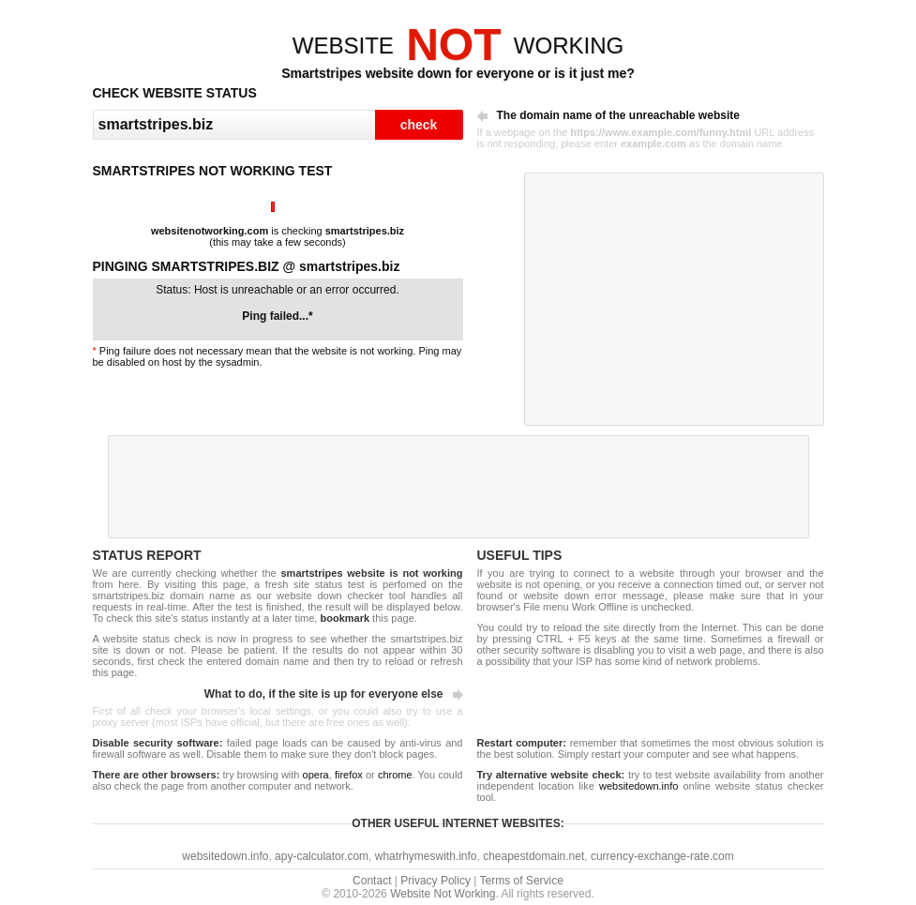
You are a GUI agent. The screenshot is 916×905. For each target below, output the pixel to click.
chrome (395, 774)
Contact (372, 880)
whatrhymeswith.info (426, 856)
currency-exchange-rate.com (662, 856)
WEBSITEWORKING (458, 45)
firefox (349, 774)
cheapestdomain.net (533, 856)
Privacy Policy (435, 880)
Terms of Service (521, 880)
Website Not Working (442, 893)
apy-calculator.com (321, 856)
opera (316, 774)
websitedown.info (638, 786)
